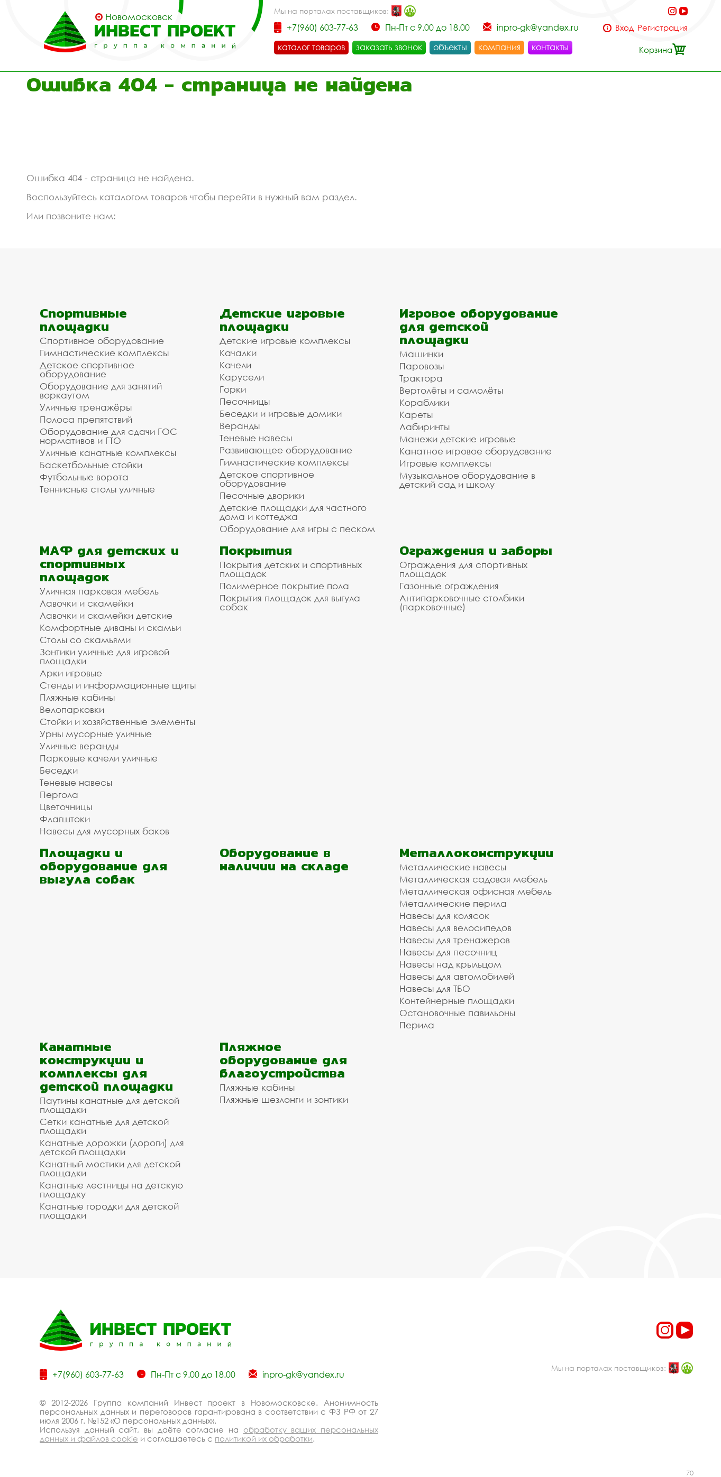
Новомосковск (138, 17)
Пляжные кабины (77, 697)
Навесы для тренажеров (454, 939)
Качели (235, 364)
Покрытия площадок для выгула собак (290, 602)
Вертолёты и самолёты (451, 390)
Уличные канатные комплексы (108, 452)
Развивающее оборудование (286, 449)
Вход (624, 27)
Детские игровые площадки (282, 319)
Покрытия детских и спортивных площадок (291, 569)
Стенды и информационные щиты (118, 685)
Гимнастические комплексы (104, 352)
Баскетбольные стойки (91, 464)
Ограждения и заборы (475, 550)
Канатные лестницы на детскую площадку (111, 1190)
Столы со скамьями (85, 639)
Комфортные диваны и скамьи (110, 627)
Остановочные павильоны (457, 1012)
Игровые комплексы (445, 463)
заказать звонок (389, 47)
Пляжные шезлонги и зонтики (284, 1099)
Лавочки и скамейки (86, 603)
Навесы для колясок (444, 915)
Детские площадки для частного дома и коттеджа (293, 512)
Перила (416, 1024)
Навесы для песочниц (448, 951)
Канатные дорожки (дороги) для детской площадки (112, 1147)
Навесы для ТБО (434, 988)
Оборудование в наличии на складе (284, 859)
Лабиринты (424, 426)
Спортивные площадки (83, 319)
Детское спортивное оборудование (87, 369)
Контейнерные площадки (456, 1000)
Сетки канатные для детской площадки (104, 1126)
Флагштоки (65, 818)
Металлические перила (453, 903)
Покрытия (256, 550)
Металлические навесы (452, 866)
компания (499, 47)
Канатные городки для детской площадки (109, 1211)
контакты (550, 47)
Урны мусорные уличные (96, 733)
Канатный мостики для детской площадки (110, 1168)
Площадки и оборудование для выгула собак (103, 866)
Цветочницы (66, 806)
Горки (233, 389)
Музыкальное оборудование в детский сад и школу (467, 480)
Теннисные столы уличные (97, 489)
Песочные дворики (262, 495)
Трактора (421, 378)
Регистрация (662, 27)
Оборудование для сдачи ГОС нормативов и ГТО (108, 436)
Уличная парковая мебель (99, 591)
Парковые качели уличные (99, 758)
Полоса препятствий (86, 419)
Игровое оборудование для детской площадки (478, 326)
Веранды (240, 425)
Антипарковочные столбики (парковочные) (461, 602)
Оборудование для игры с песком (297, 528)
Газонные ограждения (449, 585)
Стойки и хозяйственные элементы (117, 721)
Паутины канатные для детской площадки (109, 1105)
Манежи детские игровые (457, 438)
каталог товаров (311, 47)
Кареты (416, 414)
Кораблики (424, 402)
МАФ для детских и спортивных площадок (109, 563)
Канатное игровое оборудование (475, 451)
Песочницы (245, 401)
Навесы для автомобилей (456, 976)
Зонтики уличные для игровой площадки (104, 656)
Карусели (242, 377)
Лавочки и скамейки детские (106, 615)
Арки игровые (71, 672)
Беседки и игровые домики (281, 413)
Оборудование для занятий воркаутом (101, 391)
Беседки (59, 770)
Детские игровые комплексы (285, 340)
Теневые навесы (256, 437)
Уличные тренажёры (86, 407)
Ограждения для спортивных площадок (463, 569)
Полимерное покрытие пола (284, 585)
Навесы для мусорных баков (104, 830)
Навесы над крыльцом (450, 964)
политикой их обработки (264, 1438)
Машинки (421, 353)
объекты (450, 47)
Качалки (238, 352)
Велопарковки (72, 709)
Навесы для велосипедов (455, 927)
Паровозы (421, 365)
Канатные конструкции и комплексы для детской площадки (106, 1066)
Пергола (59, 794)
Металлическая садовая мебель (473, 879)
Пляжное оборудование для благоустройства (283, 1060)
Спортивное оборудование (102, 340)
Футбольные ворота (84, 476)
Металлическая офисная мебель (475, 891)
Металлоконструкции (476, 852)
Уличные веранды (79, 745)
